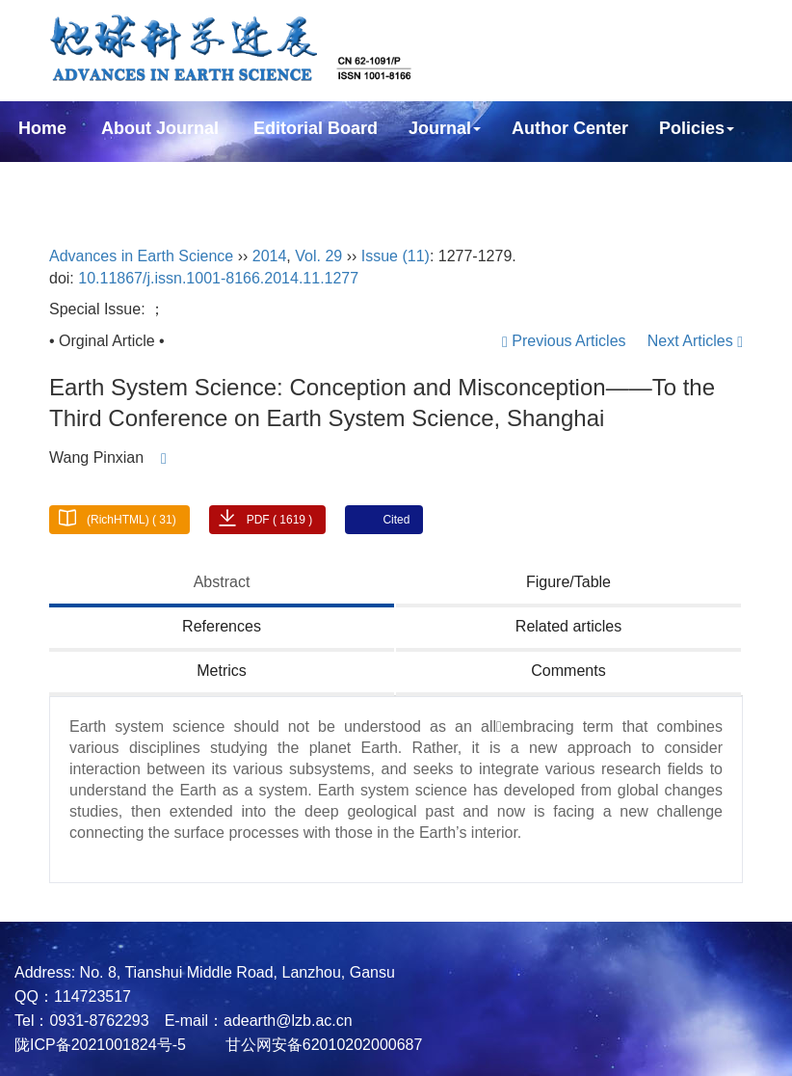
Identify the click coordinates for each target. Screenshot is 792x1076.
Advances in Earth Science (141, 256)
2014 (269, 256)
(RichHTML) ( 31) (131, 519)
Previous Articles (566, 341)
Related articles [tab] (568, 626)
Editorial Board (315, 128)
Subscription (71, 180)
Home (42, 128)
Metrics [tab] (222, 670)
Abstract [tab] (222, 582)
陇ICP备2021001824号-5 (100, 1044)
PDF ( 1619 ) (280, 519)
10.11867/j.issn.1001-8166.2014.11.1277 (218, 278)
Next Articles (695, 341)
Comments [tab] (568, 670)
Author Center (570, 128)
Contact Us (205, 180)
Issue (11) (395, 256)
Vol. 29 (318, 256)
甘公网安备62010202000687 (321, 1044)
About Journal (160, 128)
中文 (302, 180)
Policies (696, 128)
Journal (445, 128)
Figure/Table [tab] (568, 582)
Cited (396, 519)
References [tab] (221, 626)
